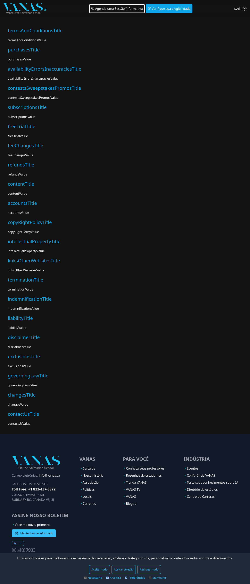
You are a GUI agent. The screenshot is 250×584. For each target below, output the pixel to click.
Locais (87, 496)
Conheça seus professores (145, 468)
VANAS (131, 496)
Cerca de (89, 468)
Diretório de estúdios (202, 489)
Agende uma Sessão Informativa (117, 8)
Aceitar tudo (99, 569)
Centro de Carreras (201, 496)
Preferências (135, 578)
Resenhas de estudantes (144, 475)
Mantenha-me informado (33, 533)
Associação (91, 482)
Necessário (93, 578)
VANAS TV (133, 489)
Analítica (113, 578)
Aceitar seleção (124, 569)
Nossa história (93, 475)
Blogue (131, 503)
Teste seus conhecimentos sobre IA (212, 482)
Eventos (192, 468)
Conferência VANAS (201, 475)
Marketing (157, 578)
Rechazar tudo (149, 569)
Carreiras (89, 503)
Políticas (89, 489)
